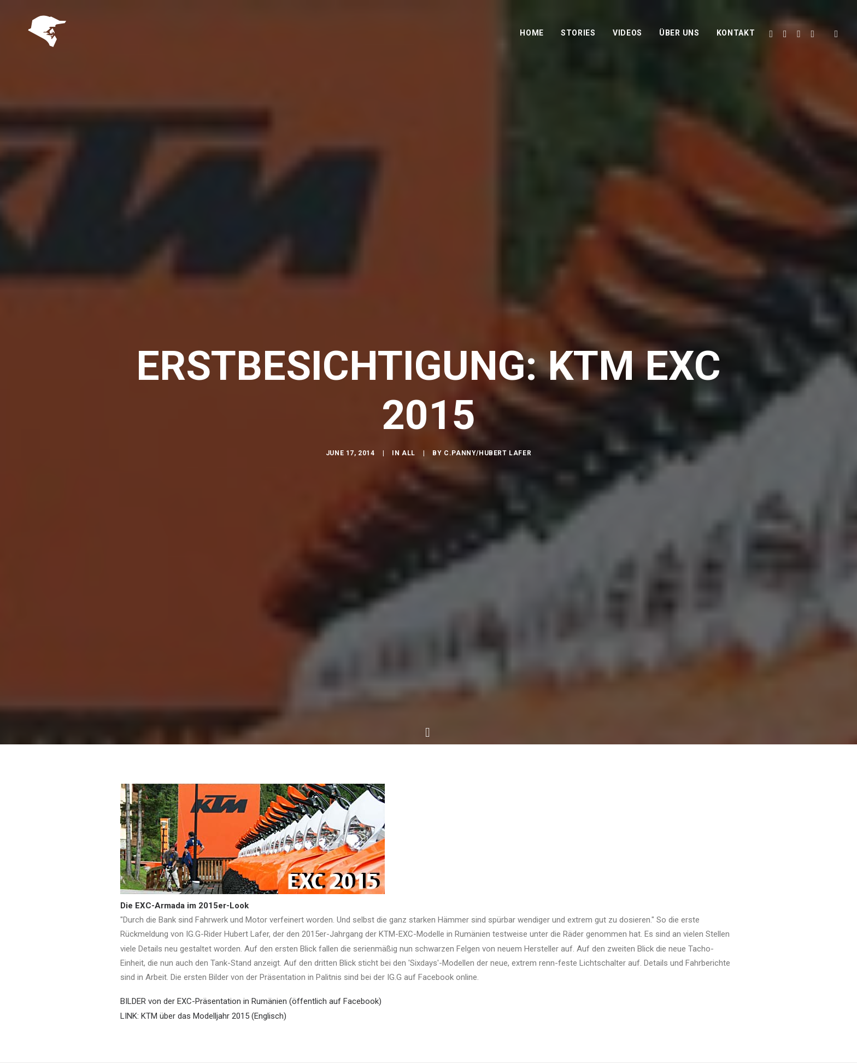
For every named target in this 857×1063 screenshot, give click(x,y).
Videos (627, 36)
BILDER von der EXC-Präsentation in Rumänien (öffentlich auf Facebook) (250, 989)
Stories (578, 36)
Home (532, 36)
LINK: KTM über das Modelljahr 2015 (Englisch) (203, 1003)
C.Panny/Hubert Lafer (487, 455)
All (408, 455)
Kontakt (736, 36)
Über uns (679, 36)
